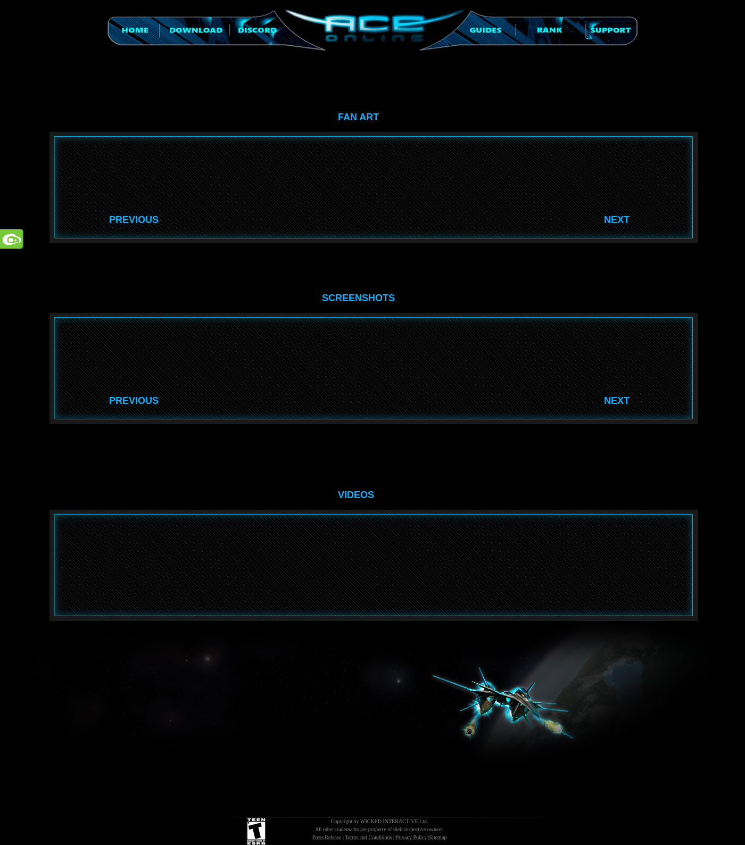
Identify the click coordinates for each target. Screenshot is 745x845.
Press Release (327, 837)
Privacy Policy (411, 837)
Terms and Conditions (368, 837)
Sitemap (438, 837)
